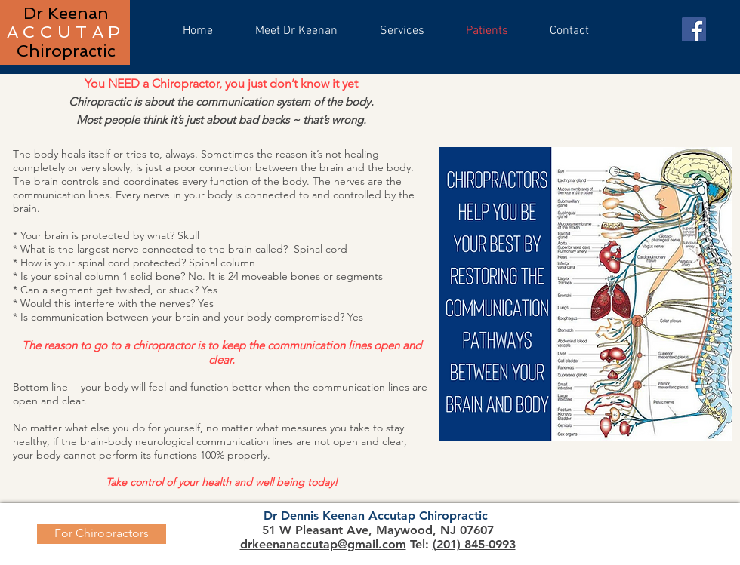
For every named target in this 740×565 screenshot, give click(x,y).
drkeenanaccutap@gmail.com (323, 544)
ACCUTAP (66, 31)
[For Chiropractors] (101, 534)
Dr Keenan (66, 13)
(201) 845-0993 (474, 544)
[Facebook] (694, 29)
